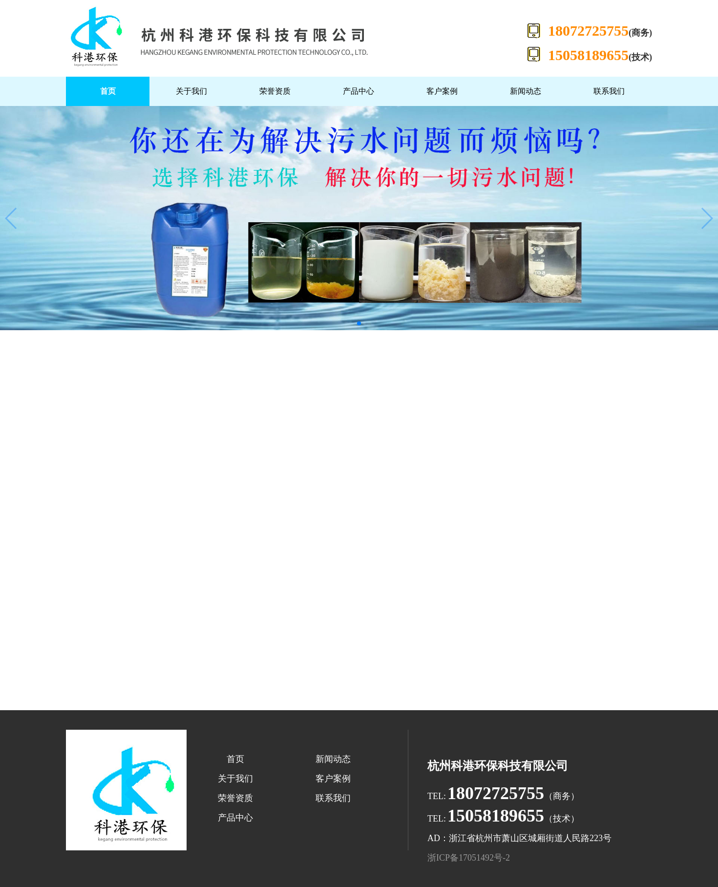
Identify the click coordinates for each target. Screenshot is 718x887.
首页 (108, 91)
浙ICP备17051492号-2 (468, 858)
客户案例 (442, 91)
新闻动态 (525, 91)
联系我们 (609, 91)
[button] (359, 323)
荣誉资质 (275, 91)
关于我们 (191, 91)
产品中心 (358, 91)
